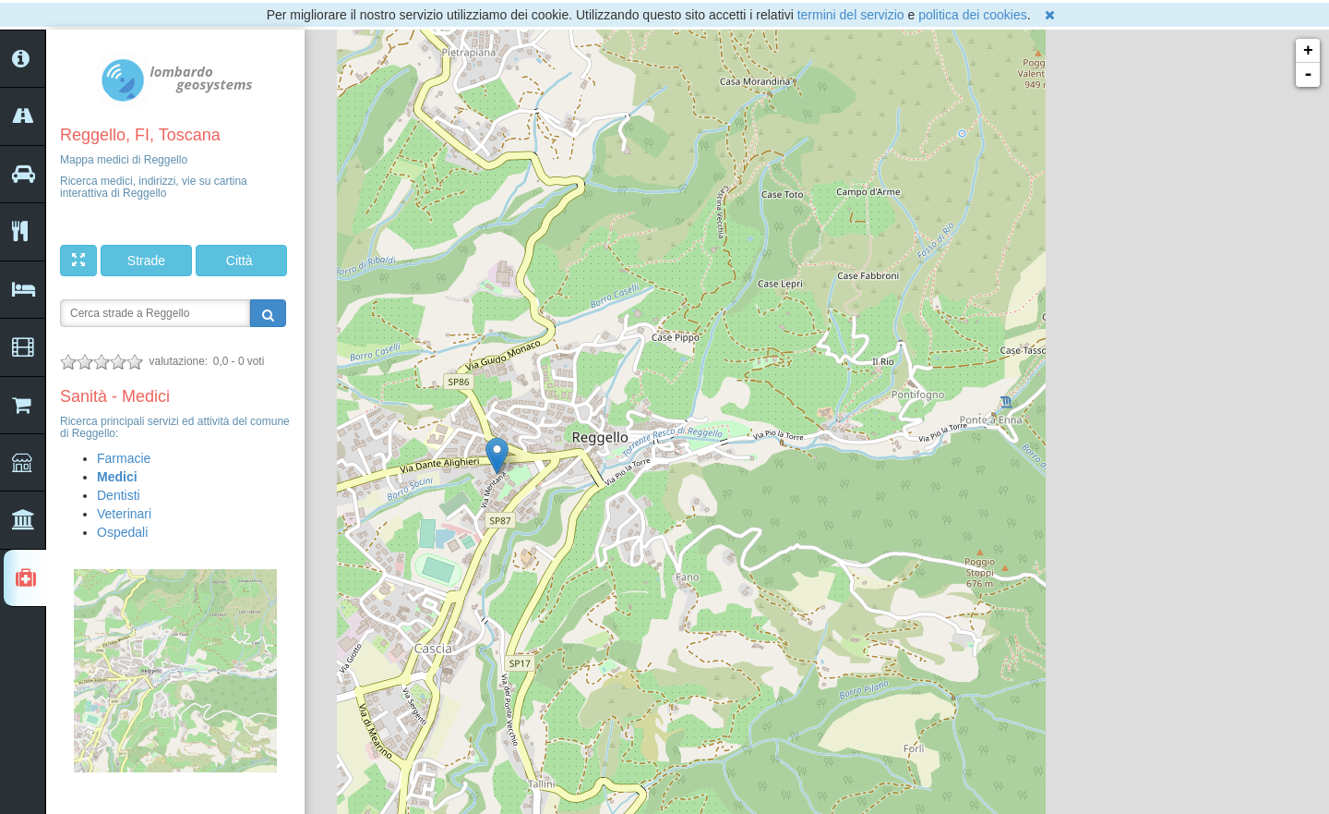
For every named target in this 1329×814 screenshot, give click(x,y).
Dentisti (118, 495)
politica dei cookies (972, 14)
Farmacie (123, 458)
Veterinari (124, 513)
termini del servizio (850, 14)
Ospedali (122, 532)
